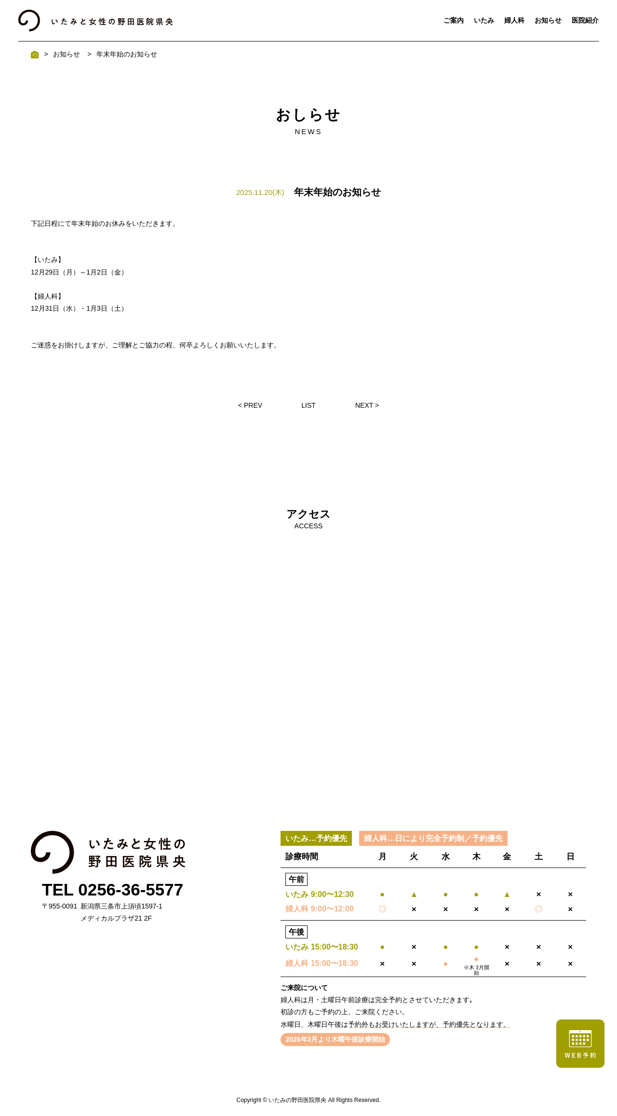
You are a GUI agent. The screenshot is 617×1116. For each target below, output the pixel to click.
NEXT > (367, 405)
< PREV (250, 405)
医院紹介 (585, 20)
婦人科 (514, 20)
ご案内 (453, 20)
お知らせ (548, 20)
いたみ (484, 20)
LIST (308, 405)
